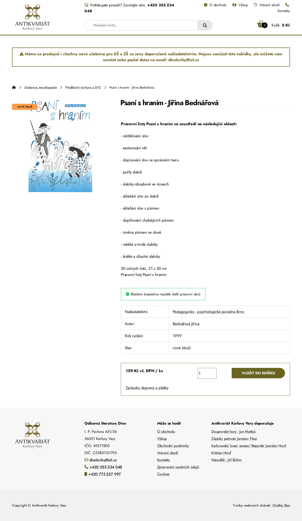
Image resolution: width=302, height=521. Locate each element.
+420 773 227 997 (104, 474)
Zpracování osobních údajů (178, 467)
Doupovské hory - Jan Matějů (233, 431)
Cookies (163, 474)
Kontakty (163, 460)
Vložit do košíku (258, 373)
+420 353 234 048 (105, 467)
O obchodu (215, 5)
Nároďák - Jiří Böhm (226, 460)
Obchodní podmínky (173, 445)
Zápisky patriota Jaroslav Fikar (234, 438)
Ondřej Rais (281, 505)
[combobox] (141, 25)
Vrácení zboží (267, 5)
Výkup (240, 5)
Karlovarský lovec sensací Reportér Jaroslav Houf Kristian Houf (248, 449)
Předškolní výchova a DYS (83, 87)
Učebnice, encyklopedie (40, 87)
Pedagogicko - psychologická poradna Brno (208, 311)
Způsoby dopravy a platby (147, 388)
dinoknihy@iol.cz (103, 460)
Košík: (273, 25)
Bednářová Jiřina (186, 324)
